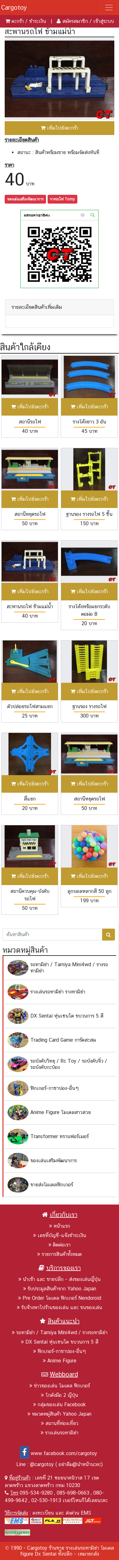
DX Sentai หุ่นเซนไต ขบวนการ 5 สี (59, 1342)
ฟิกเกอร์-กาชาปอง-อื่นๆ (59, 1351)
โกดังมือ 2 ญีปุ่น (59, 1395)
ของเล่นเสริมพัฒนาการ (25, 199)
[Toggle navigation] (109, 7)
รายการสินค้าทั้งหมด (59, 1254)
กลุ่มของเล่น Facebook (59, 1404)
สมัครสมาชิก (75, 21)
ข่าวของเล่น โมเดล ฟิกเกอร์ (59, 1386)
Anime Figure (59, 1361)
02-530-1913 (46, 1500)
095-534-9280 (36, 1493)
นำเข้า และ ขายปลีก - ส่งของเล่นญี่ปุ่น (59, 1279)
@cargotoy (42, 1464)
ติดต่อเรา (59, 1245)
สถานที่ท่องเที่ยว (59, 1423)
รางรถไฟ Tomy (62, 199)
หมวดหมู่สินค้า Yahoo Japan (59, 1414)
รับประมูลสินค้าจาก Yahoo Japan (59, 1289)
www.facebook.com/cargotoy (58, 1453)
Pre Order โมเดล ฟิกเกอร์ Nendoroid (59, 1298)
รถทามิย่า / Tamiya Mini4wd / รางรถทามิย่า (59, 1332)
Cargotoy (14, 7)
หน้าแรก (59, 1226)
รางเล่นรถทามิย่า (59, 1433)
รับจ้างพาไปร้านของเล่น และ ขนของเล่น (59, 1307)
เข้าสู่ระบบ (103, 21)
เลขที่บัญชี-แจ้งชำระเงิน (59, 1235)
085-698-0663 (73, 1493)
